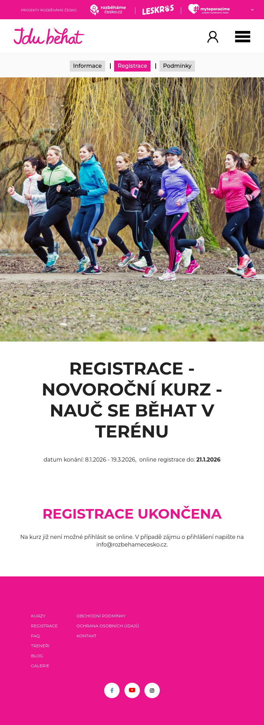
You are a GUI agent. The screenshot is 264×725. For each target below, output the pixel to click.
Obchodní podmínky (100, 615)
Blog (37, 655)
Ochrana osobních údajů (107, 625)
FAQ (35, 635)
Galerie (40, 665)
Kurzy (38, 615)
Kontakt (86, 635)
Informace (87, 66)
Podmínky (177, 66)
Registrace (132, 66)
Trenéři (40, 645)
